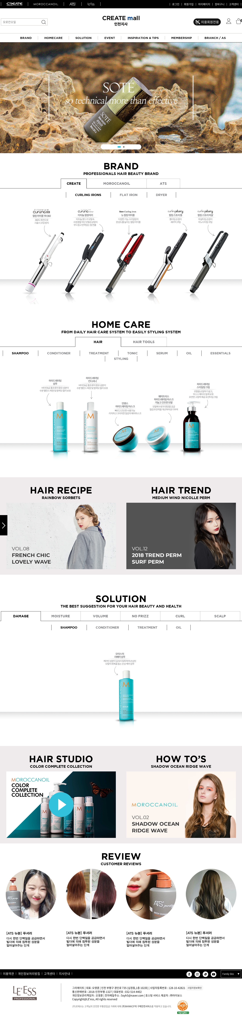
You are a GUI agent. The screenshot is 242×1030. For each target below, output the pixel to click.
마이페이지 (204, 4)
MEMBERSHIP (181, 37)
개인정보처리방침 (29, 973)
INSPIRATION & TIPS (143, 37)
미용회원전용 (210, 22)
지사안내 (64, 973)
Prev (27, 97)
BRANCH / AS (215, 37)
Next (215, 97)
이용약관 (8, 973)
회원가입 (189, 4)
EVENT (109, 37)
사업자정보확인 (195, 988)
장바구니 (219, 4)
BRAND (26, 37)
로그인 (175, 4)
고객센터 (234, 4)
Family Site (228, 974)
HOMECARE (53, 37)
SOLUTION (83, 37)
